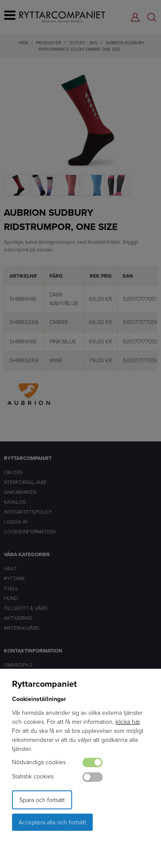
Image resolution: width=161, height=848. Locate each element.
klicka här (127, 721)
